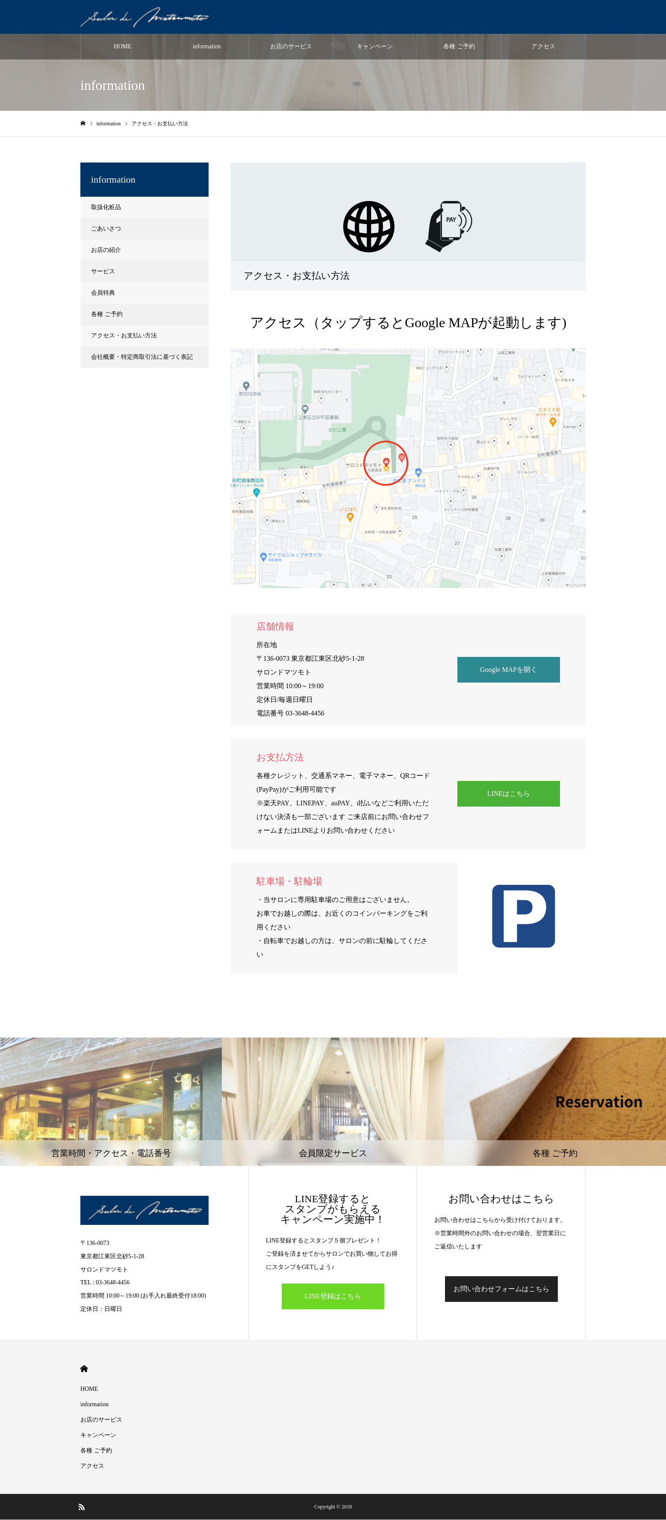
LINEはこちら (508, 794)
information (207, 47)
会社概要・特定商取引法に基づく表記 (142, 357)
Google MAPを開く (508, 670)
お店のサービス (291, 47)
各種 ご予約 (459, 47)
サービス (103, 272)
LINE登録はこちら (332, 1297)
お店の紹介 (106, 250)
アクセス (543, 47)
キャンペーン (375, 47)
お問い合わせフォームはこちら (501, 1289)
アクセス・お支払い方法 (124, 336)
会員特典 (103, 293)
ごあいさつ (106, 229)
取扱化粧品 (106, 207)
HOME (122, 47)
